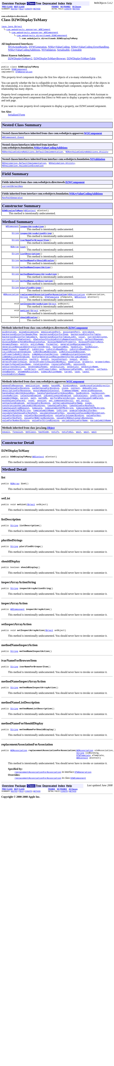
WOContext (30, 215)
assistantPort (71, 345)
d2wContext (24, 354)
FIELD (21, 9)
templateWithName (43, 437)
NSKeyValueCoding (59, 47)
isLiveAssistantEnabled (16, 368)
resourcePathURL (61, 383)
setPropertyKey (47, 389)
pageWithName (10, 422)
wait (78, 461)
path (33, 422)
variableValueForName (75, 449)
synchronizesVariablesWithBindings (23, 431)
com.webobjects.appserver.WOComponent (35, 32)
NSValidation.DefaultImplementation (24, 166)
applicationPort (50, 345)
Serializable (63, 50)
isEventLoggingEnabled (57, 419)
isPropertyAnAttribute (15, 371)
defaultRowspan (94, 354)
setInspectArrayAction (33, 315)
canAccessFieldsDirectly (95, 407)
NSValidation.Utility (62, 166)
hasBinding (82, 416)
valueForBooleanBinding (38, 443)
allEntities (9, 345)
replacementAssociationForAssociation (43, 305)
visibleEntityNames (13, 395)
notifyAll (67, 461)
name (107, 419)
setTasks (102, 389)
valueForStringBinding (45, 449)
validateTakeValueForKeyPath (19, 440)
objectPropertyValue (14, 380)
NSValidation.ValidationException (23, 169)
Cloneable (76, 50)
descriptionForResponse (16, 413)
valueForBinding (12, 443)
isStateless (80, 419)
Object (52, 315)
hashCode (43, 461)
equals (6, 461)
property (87, 380)
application (32, 407)
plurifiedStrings (30, 298)
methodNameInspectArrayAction (38, 283)
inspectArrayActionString (35, 239)
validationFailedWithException (85, 440)
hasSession (97, 416)
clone (65, 410)
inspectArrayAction (31, 232)
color (81, 351)
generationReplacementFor (75, 360)
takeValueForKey (57, 431)
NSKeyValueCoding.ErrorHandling (90, 47)
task (77, 392)
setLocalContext (12, 389)
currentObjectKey (12, 190)
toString (62, 437)
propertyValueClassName (16, 383)
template (37, 434)
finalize (17, 461)
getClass (30, 461)
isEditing (37, 366)
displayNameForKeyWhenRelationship (23, 357)
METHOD (36, 9)
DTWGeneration (38, 47)
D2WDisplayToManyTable (81, 59)
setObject (30, 389)
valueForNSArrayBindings (39, 446)
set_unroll (82, 425)
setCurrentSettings (13, 386)
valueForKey (93, 443)
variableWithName (100, 449)
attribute (88, 345)
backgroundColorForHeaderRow (19, 348)
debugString (89, 410)
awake (45, 407)
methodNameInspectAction (35, 276)
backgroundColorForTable (85, 348)
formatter (52, 360)
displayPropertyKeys (90, 357)
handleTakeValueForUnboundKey (55, 416)
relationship (41, 383)
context (75, 410)
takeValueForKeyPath (82, 431)
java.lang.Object (11, 26)
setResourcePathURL (70, 389)
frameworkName (70, 413)
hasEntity (76, 363)
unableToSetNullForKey (83, 437)
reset (31, 425)
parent (24, 422)
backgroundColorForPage (54, 348)
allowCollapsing (28, 345)
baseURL (55, 407)
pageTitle (74, 380)
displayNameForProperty (61, 357)
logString (96, 419)
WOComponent (93, 135)
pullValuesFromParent (90, 422)
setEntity (72, 386)
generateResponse (91, 413)
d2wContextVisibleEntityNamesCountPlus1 (57, 354)
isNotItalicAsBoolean (72, 368)
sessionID (79, 383)
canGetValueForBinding (15, 410)
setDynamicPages (37, 386)
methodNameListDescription (36, 290)
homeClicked (9, 366)
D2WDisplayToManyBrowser (49, 59)
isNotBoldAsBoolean (44, 368)
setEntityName (89, 386)
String (15, 239)
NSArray (14, 254)
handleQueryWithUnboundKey (18, 416)
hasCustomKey (60, 363)
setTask (89, 389)
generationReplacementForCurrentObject (26, 363)
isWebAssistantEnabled (15, 374)
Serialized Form (16, 116)
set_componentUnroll (61, 425)
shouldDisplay (28, 330)
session (41, 425)
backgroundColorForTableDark (19, 351)
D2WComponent (19, 70)
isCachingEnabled (30, 419)
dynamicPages (10, 360)
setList (24, 322)
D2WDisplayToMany (12, 215)
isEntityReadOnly (56, 366)
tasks (85, 392)
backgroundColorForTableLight (58, 351)
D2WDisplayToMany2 (20, 59)
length (45, 377)
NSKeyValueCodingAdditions (24, 50)
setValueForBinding (38, 428)
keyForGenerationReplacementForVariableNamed (59, 374)
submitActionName (51, 392)
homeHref (24, 366)
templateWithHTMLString (59, 434)
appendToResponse (12, 407)
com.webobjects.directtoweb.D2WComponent (42, 35)
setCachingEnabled (13, 428)
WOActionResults (17, 47)
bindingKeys (70, 407)
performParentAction (62, 422)
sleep (88, 428)
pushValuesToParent (13, 425)
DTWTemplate (52, 308)
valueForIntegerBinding (69, 443)
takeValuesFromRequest (15, 434)
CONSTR (28, 9)
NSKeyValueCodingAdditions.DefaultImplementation (32, 154)
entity (24, 360)
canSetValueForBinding (45, 410)
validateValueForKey (52, 440)
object (84, 377)
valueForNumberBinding (15, 449)
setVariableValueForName (67, 428)
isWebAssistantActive (45, 371)
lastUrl (33, 377)
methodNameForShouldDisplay (37, 268)
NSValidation (48, 50)
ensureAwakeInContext (46, 413)
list (22, 254)
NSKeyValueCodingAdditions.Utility (87, 154)
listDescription (30, 261)
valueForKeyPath (12, 446)
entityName (37, 360)
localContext (59, 377)
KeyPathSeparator (12, 202)
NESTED (14, 9)
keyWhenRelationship (14, 377)
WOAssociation (11, 305)
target (68, 392)
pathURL (42, 422)
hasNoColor (91, 363)
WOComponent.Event (13, 139)
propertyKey (102, 380)
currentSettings (97, 351)
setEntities (57, 386)
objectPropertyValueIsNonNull (47, 380)
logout (73, 377)
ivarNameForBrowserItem (34, 246)
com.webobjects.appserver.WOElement (28, 29)
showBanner (8, 392)
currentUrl (8, 354)
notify (55, 461)
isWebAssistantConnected (75, 371)
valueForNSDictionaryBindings (75, 446)
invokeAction (10, 419)
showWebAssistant (28, 392)
